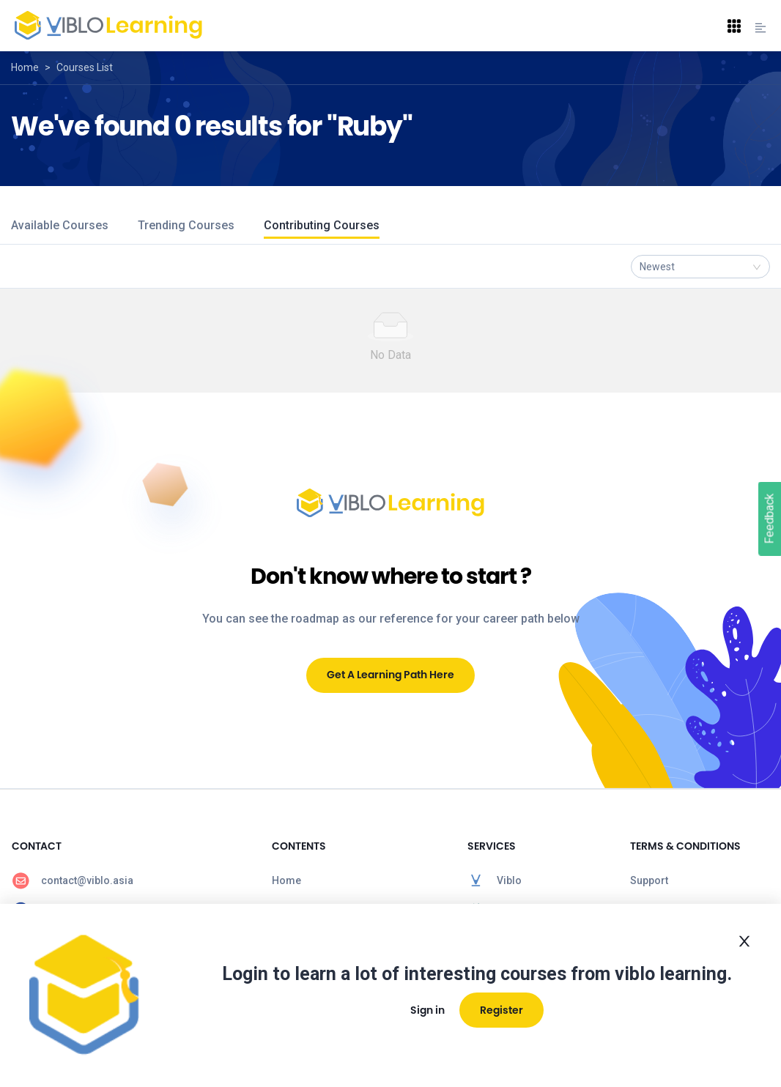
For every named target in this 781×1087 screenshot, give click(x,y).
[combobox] (700, 266)
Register (501, 1010)
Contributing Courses (322, 225)
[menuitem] (130, 880)
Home (25, 67)
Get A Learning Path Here (390, 674)
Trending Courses (186, 225)
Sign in (427, 1010)
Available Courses (59, 225)
